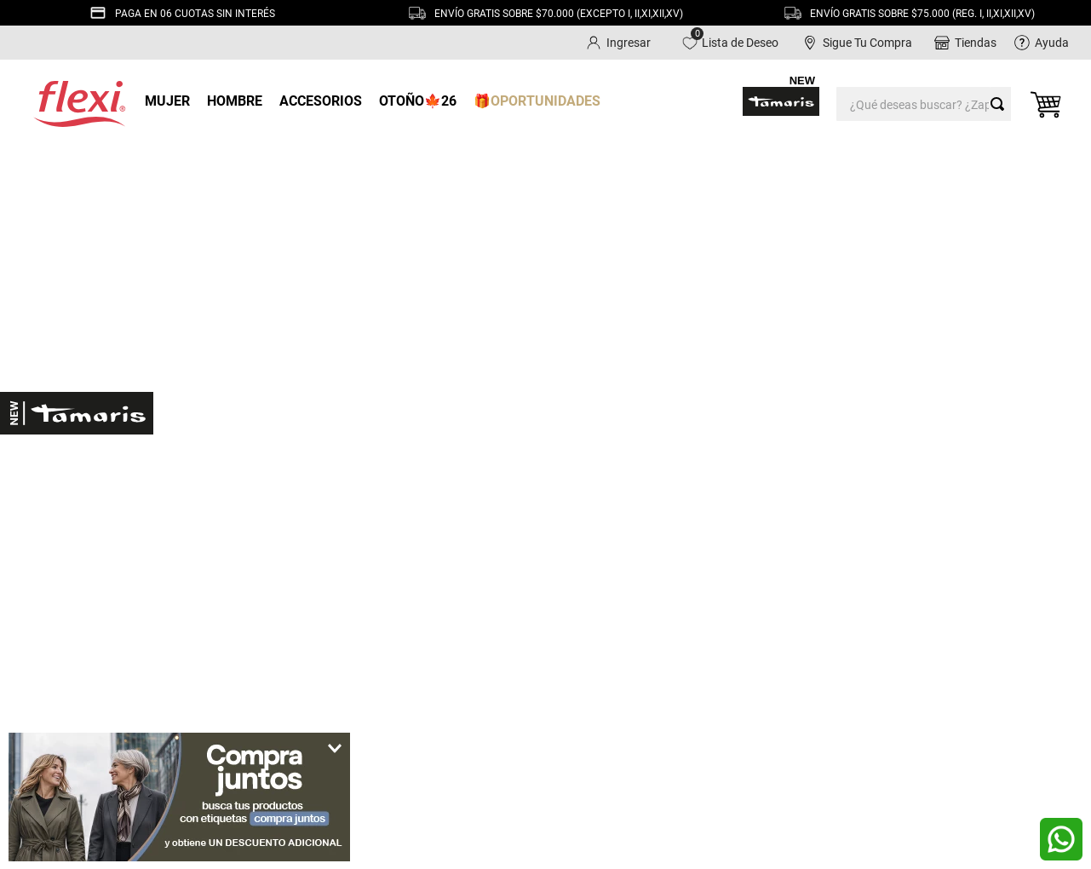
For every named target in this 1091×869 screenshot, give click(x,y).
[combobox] (923, 101)
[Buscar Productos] (1001, 101)
